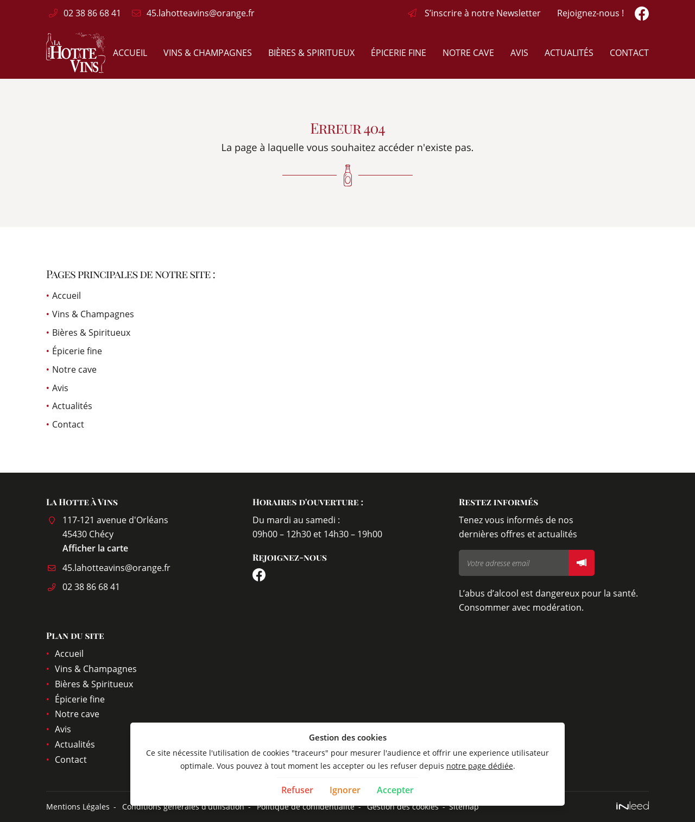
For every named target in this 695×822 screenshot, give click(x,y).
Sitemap (464, 806)
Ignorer (345, 790)
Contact (629, 53)
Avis (519, 53)
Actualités (569, 53)
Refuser (297, 790)
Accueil (130, 53)
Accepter (395, 790)
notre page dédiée (479, 766)
